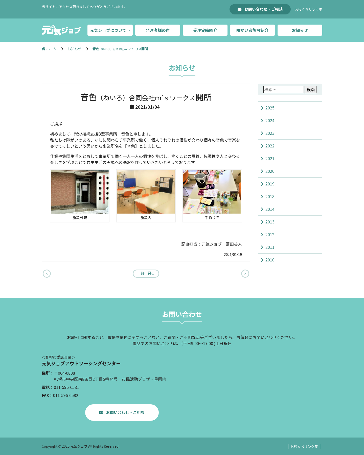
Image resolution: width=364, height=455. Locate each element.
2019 (270, 184)
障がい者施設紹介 (252, 30)
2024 (270, 120)
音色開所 (120, 48)
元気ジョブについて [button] (108, 30)
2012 (270, 234)
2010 (270, 260)
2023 (270, 133)
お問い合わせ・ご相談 (263, 9)
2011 (270, 247)
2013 (270, 222)
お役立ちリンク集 (308, 9)
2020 (270, 171)
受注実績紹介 (205, 30)
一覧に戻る (146, 272)
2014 (270, 209)
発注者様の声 (158, 30)
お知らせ (300, 30)
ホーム (49, 48)
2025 (270, 108)
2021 (270, 158)
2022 (270, 146)
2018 (270, 196)
